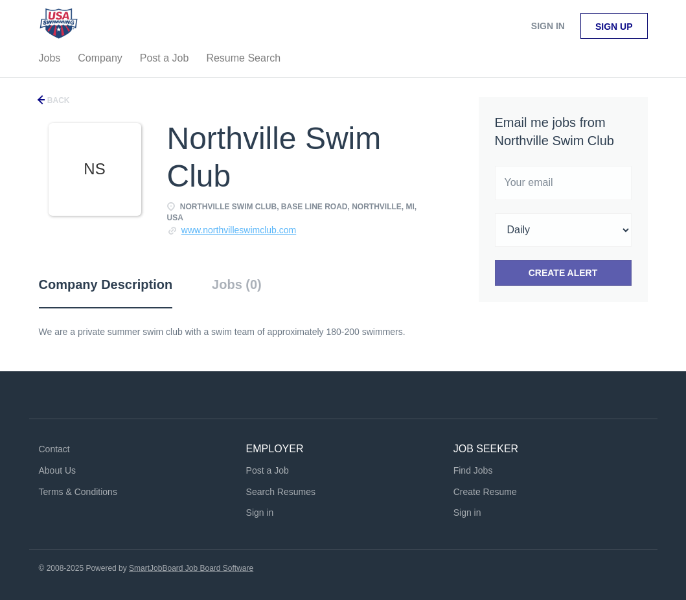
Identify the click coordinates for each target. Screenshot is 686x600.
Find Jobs (473, 470)
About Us (57, 470)
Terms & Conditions (78, 492)
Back (57, 100)
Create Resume (485, 492)
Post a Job (267, 470)
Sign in (548, 26)
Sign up (614, 26)
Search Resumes (280, 492)
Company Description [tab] (106, 284)
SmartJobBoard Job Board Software (191, 568)
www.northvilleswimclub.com (238, 230)
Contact (54, 449)
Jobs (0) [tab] (237, 284)
